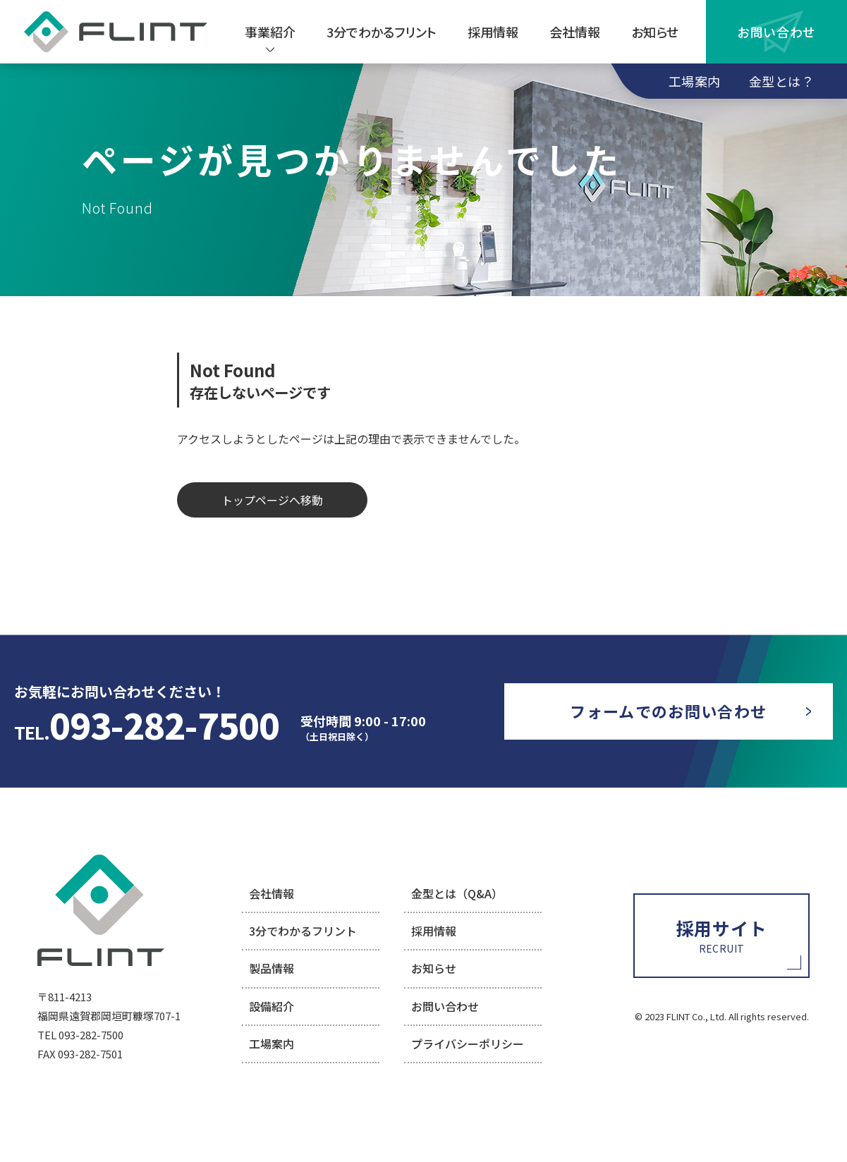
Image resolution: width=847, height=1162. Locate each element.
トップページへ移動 (272, 499)
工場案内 (695, 81)
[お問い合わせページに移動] (668, 711)
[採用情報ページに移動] (721, 935)
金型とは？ (782, 81)
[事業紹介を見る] (270, 31)
